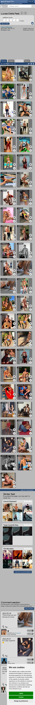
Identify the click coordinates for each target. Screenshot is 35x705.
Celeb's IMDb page (6, 27)
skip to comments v (27, 490)
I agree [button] (21, 693)
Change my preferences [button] (21, 701)
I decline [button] (20, 697)
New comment (29, 608)
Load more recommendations (23, 572)
